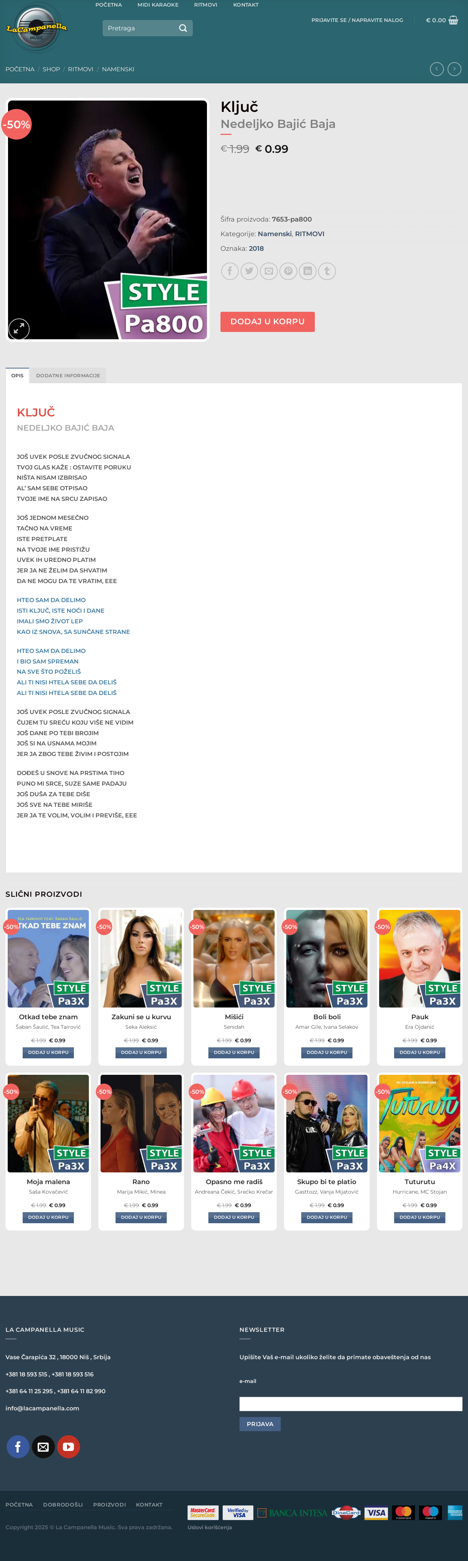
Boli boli (327, 1017)
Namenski (118, 69)
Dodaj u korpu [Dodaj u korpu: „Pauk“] (420, 1052)
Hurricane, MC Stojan (420, 1191)
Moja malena (48, 1182)
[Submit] (183, 28)
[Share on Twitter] (249, 271)
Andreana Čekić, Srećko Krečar (234, 1191)
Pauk (420, 1017)
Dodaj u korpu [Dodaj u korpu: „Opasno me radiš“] (234, 1217)
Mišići (234, 1017)
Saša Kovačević (48, 1191)
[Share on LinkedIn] (308, 271)
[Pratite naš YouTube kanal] (68, 1446)
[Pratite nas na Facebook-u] (18, 1446)
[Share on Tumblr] (327, 271)
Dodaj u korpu (267, 321)
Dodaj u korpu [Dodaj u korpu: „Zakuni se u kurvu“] (141, 1052)
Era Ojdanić (419, 1027)
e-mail (247, 1381)
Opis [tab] (17, 375)
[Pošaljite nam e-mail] (43, 1446)
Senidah (234, 1027)
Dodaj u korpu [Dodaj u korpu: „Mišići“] (234, 1052)
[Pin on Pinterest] (288, 271)
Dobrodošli (63, 1504)
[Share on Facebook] (230, 271)
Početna (19, 69)
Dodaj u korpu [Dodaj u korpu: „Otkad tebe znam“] (48, 1052)
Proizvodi (109, 1504)
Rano (141, 1182)
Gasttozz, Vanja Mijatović (327, 1191)
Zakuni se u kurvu (141, 1017)
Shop (51, 69)
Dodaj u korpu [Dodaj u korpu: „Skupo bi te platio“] (327, 1217)
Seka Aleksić (141, 1027)
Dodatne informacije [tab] (68, 375)
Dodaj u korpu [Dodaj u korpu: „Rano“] (141, 1217)
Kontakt (149, 1504)
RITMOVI (81, 69)
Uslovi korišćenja (210, 1527)
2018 (256, 249)
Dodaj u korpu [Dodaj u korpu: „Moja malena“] (48, 1217)
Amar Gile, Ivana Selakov (326, 1027)
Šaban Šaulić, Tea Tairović (48, 1027)
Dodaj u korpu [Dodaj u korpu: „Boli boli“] (327, 1052)
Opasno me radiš (234, 1182)
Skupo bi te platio (326, 1182)
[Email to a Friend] (269, 271)
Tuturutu (420, 1182)
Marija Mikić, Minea (141, 1191)
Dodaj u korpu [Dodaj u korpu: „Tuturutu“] (420, 1217)
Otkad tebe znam (48, 1017)
